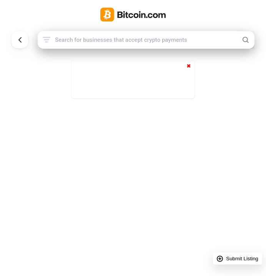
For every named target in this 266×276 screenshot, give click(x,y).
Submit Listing (242, 258)
